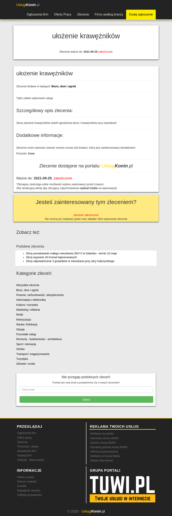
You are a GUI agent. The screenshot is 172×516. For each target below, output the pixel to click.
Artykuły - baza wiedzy (30, 459)
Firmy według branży (109, 14)
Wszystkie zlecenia (27, 285)
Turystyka (22, 358)
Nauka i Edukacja (26, 324)
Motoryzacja (23, 319)
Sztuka (20, 349)
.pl (28, 5)
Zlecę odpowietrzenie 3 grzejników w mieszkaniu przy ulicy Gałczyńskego (70, 261)
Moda (19, 314)
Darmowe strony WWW (104, 438)
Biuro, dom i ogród (64, 86)
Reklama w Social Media (105, 456)
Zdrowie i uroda (25, 363)
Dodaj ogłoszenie (141, 14)
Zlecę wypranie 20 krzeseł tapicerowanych (51, 257)
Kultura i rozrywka (27, 304)
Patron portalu (25, 477)
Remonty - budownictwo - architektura (39, 339)
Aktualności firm (26, 451)
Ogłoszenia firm (37, 14)
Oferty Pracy (62, 14)
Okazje (20, 329)
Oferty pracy (24, 437)
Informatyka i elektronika (31, 299)
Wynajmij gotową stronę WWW (108, 447)
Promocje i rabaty (27, 446)
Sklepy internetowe (101, 460)
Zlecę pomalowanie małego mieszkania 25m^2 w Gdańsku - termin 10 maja (71, 253)
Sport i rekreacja (26, 344)
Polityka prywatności (29, 494)
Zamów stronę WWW (103, 442)
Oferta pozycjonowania (104, 451)
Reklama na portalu (102, 433)
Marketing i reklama (28, 309)
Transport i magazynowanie (32, 354)
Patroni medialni (27, 481)
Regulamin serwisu (28, 490)
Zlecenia (83, 14)
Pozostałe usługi (26, 334)
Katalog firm (24, 455)
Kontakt (21, 486)
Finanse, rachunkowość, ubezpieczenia (40, 295)
